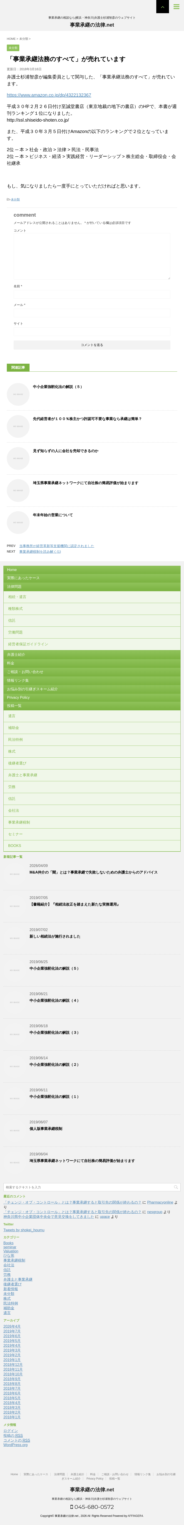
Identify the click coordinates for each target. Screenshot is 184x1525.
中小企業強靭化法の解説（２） (55, 1065)
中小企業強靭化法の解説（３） (55, 1032)
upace (105, 1217)
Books (8, 1243)
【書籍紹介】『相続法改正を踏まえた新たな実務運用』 (75, 904)
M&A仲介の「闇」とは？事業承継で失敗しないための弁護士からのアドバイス (94, 872)
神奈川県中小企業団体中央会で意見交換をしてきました (48, 1217)
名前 (18, 286)
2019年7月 (12, 1331)
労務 (11, 787)
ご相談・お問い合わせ (25, 672)
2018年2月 (12, 1412)
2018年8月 (12, 1384)
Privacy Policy (18, 697)
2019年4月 (12, 1345)
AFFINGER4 (135, 1515)
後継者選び (17, 763)
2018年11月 (13, 1369)
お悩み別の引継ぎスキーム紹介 (32, 689)
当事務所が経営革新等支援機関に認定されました (56, 546)
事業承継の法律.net (92, 25)
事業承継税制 (19, 822)
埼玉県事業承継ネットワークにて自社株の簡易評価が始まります (85, 483)
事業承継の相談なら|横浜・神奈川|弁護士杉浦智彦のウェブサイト (92, 1498)
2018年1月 (12, 1417)
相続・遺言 (17, 597)
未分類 (15, 199)
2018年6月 (12, 1393)
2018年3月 (12, 1408)
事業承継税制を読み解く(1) (40, 551)
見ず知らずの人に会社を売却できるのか (65, 451)
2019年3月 (12, 1350)
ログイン (10, 1431)
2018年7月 (12, 1388)
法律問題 (14, 586)
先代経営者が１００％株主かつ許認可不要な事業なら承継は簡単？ (87, 419)
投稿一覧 (14, 706)
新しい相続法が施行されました (55, 936)
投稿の (13, 1436)
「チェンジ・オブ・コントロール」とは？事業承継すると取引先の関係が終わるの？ (72, 1202)
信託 (11, 620)
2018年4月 (12, 1403)
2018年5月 (12, 1398)
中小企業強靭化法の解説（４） (55, 1000)
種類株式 (15, 609)
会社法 (13, 810)
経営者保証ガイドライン (28, 644)
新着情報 (10, 1289)
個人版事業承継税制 (46, 1129)
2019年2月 (12, 1355)
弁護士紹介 (16, 654)
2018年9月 (12, 1379)
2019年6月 (12, 1336)
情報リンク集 (18, 680)
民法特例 (15, 739)
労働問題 (15, 632)
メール (19, 305)
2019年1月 (12, 1360)
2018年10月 (13, 1374)
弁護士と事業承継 (22, 775)
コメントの (16, 1440)
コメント (20, 230)
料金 (10, 663)
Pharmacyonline (160, 1202)
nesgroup (154, 1212)
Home (12, 570)
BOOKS (14, 846)
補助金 (13, 728)
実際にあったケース (23, 578)
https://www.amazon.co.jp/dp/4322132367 (49, 95)
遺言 (11, 716)
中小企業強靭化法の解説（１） (55, 1097)
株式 (11, 751)
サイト (18, 323)
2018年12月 (13, 1365)
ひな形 (8, 1255)
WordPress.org (15, 1445)
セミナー (15, 834)
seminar (9, 1247)
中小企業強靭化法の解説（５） (58, 387)
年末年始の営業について (53, 515)
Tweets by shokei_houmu (24, 1230)
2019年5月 (12, 1341)
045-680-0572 (92, 1506)
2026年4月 (12, 1326)
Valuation (10, 1251)
